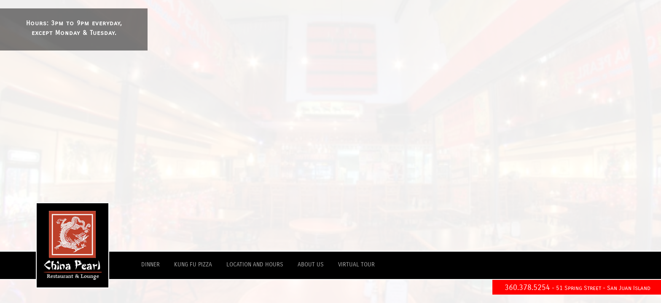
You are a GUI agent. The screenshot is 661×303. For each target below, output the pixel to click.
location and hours (254, 264)
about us (311, 264)
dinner (150, 264)
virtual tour (356, 264)
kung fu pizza (193, 264)
